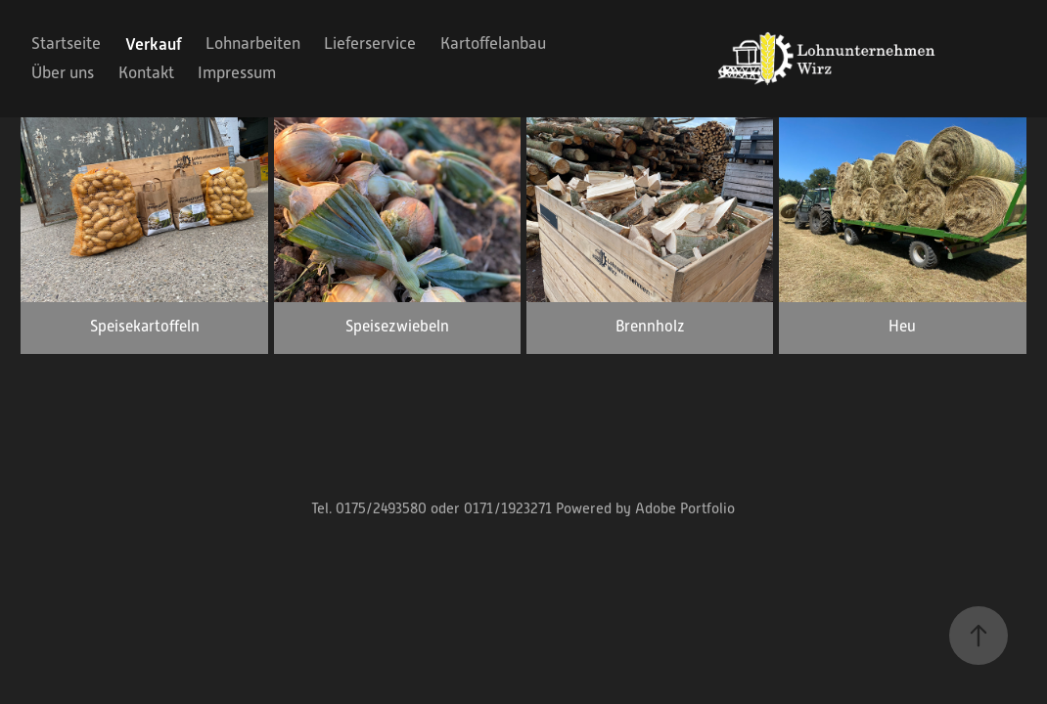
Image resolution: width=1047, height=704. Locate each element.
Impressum (237, 73)
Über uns (62, 73)
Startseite (66, 43)
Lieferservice (370, 43)
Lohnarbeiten (252, 43)
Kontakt (146, 73)
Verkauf (153, 44)
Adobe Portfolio (685, 508)
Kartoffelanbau (493, 43)
